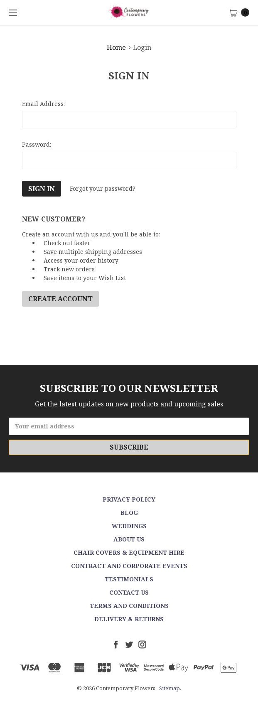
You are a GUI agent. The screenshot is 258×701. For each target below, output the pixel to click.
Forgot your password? (102, 188)
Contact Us (129, 592)
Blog (129, 513)
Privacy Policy (129, 499)
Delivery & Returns (129, 619)
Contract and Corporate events (129, 566)
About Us (129, 539)
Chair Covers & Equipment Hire (129, 552)
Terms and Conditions (129, 606)
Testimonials (129, 579)
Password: (36, 144)
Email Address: (43, 104)
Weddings (129, 526)
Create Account (60, 298)
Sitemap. (170, 688)
